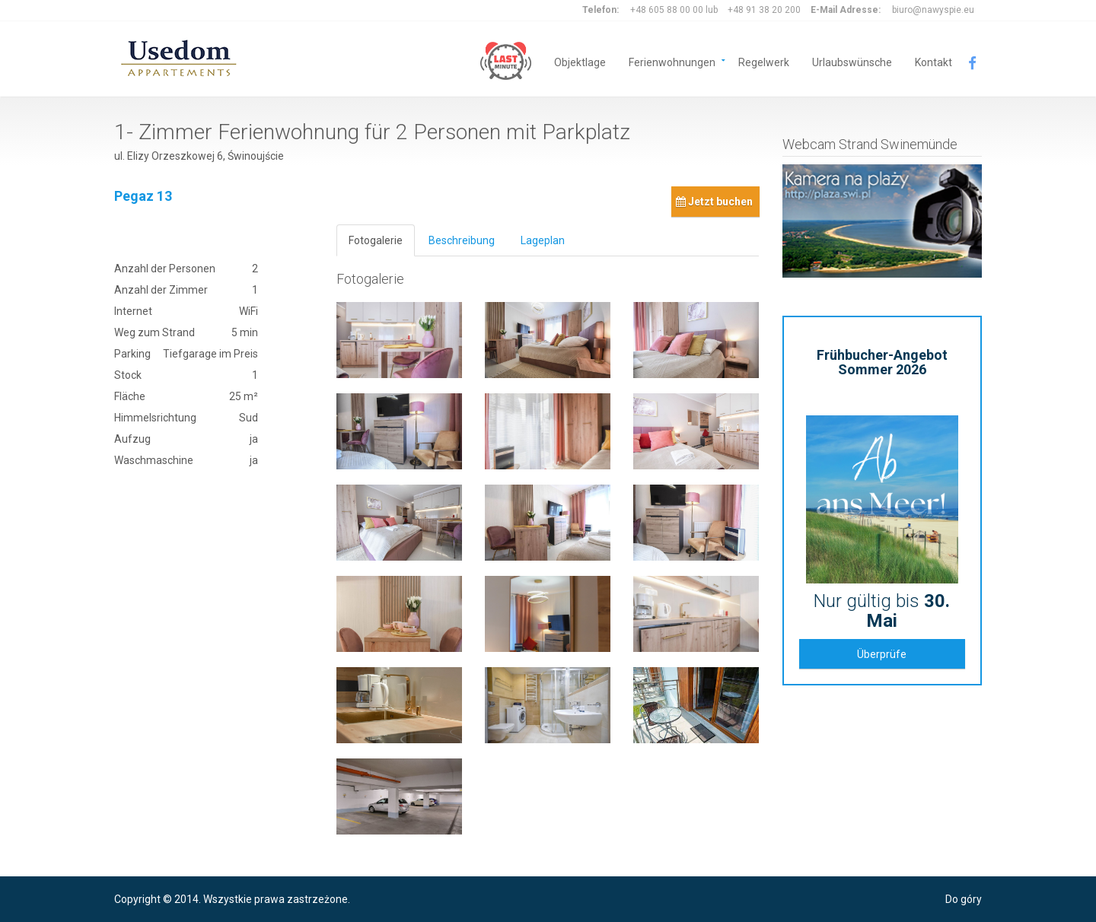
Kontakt (933, 61)
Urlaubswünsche (852, 61)
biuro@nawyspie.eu (933, 10)
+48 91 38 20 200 (764, 10)
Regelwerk (763, 61)
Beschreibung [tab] (462, 240)
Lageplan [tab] (543, 240)
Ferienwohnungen (672, 61)
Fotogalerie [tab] (376, 240)
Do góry (963, 899)
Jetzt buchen (714, 202)
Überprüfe (881, 654)
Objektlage (580, 61)
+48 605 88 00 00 (666, 10)
